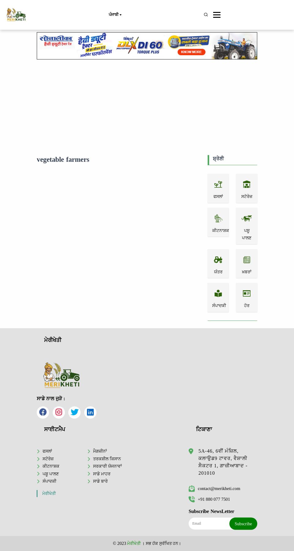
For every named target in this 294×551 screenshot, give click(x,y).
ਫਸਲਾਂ (47, 451)
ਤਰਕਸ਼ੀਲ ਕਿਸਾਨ (107, 458)
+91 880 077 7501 (209, 499)
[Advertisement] (147, 106)
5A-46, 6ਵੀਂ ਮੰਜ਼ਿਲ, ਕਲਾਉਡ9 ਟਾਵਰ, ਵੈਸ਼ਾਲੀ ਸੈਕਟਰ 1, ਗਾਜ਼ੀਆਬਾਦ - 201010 (222, 462)
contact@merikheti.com (214, 488)
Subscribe (243, 523)
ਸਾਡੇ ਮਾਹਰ (102, 473)
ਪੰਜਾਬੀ (115, 15)
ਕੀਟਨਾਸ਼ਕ (51, 466)
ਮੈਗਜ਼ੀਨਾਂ (100, 451)
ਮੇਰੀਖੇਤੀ (49, 493)
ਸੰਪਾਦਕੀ (49, 481)
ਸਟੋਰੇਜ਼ (48, 458)
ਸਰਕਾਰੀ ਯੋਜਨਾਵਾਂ (107, 466)
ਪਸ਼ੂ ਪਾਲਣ (51, 473)
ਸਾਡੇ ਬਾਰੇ (100, 481)
